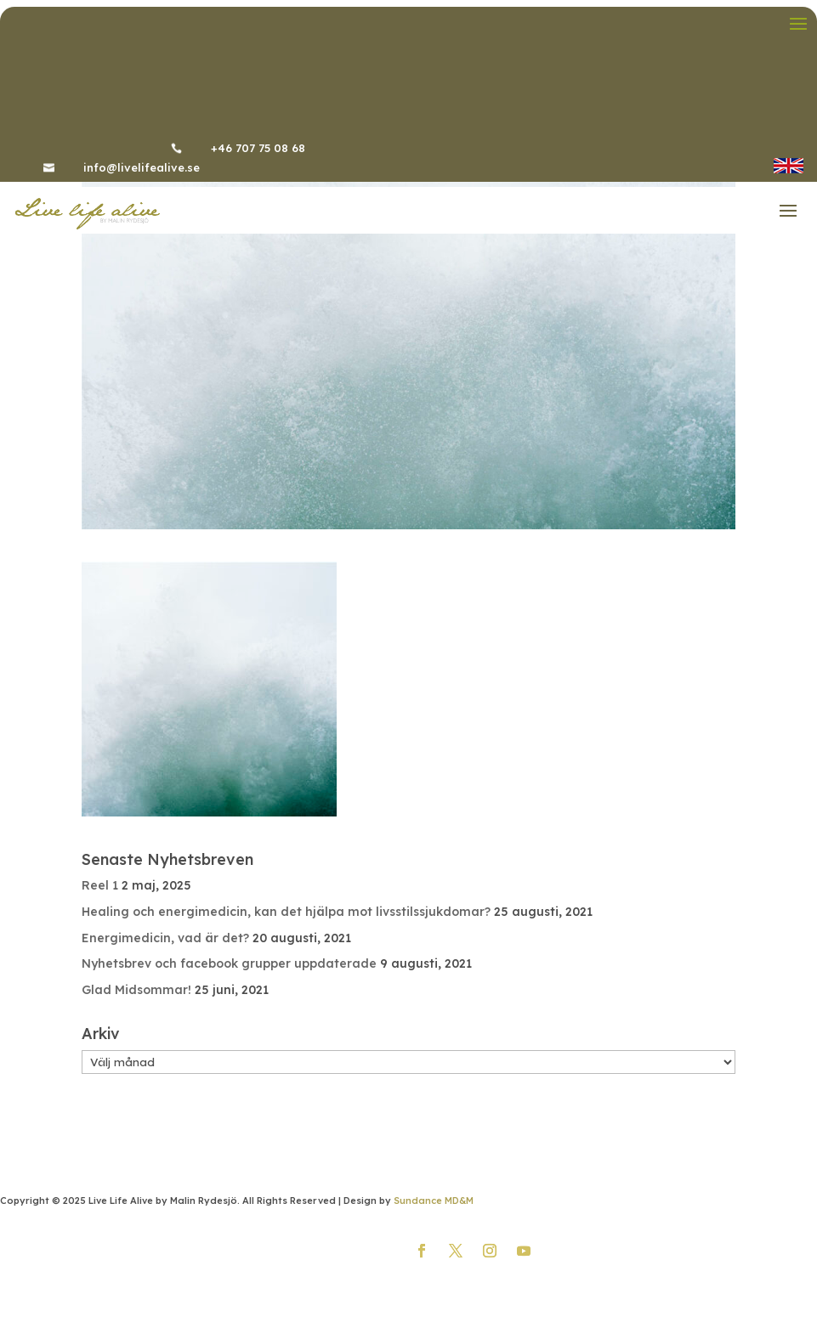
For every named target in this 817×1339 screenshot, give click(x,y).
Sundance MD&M (434, 1200)
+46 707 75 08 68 (258, 148)
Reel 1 (100, 885)
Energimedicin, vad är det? (165, 938)
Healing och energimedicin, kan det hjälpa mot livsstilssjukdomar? (286, 911)
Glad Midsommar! (136, 989)
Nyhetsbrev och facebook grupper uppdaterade (229, 963)
